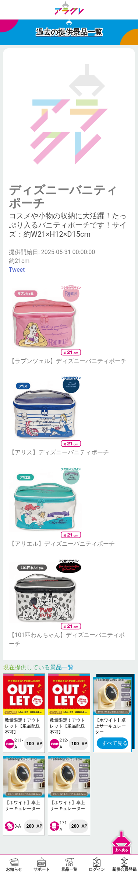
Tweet (17, 269)
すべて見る (115, 743)
